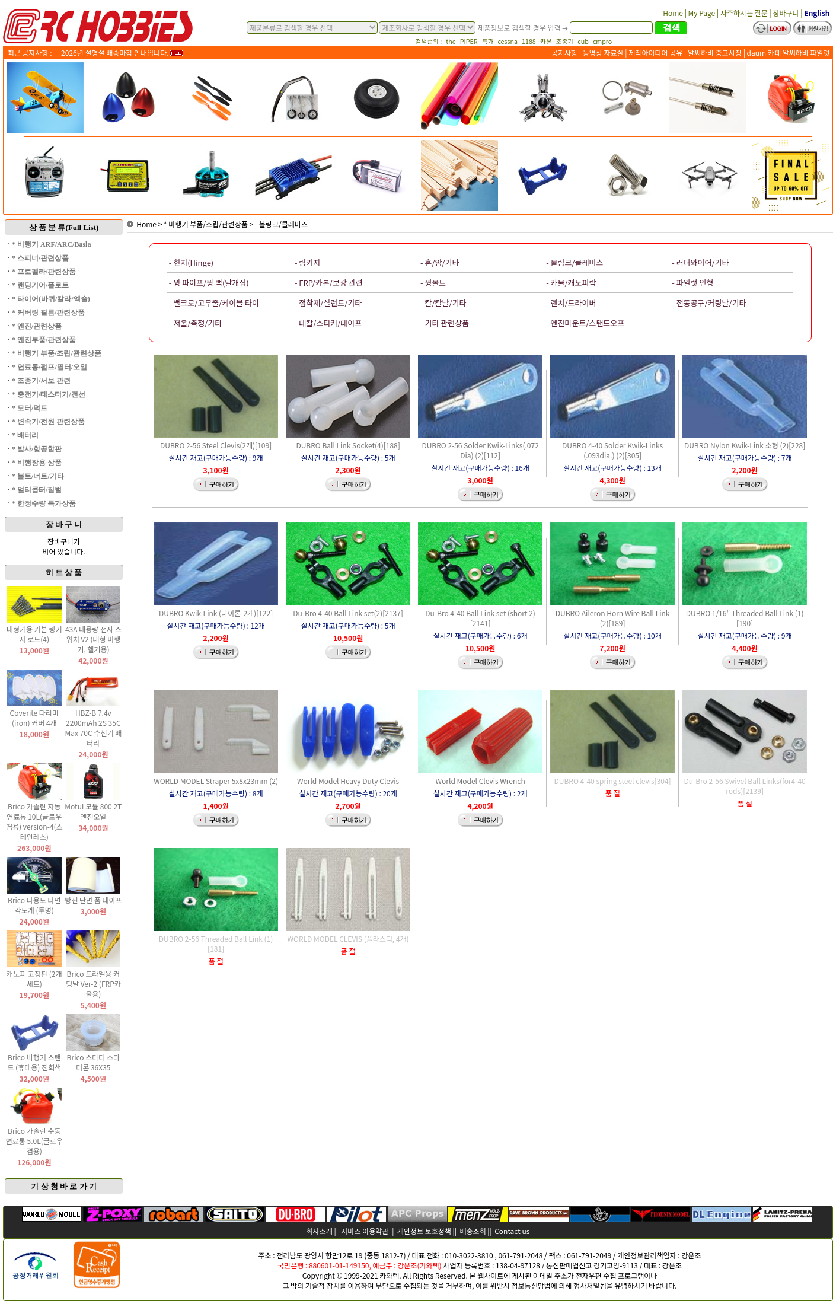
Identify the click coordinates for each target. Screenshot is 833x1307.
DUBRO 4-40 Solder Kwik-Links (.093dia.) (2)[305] (612, 450)
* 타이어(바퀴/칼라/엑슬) (51, 299)
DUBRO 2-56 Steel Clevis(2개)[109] (216, 445)
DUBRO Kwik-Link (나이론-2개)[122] (216, 613)
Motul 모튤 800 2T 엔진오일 (93, 811)
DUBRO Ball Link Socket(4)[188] (348, 445)
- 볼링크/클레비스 (281, 224)
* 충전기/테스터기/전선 (48, 394)
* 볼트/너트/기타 (38, 476)
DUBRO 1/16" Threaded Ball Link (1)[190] (745, 618)
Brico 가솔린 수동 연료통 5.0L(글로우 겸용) (34, 1141)
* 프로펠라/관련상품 (44, 271)
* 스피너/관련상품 (40, 258)
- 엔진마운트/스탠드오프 (585, 323)
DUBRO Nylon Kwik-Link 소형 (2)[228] (744, 445)
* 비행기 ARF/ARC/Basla (51, 244)
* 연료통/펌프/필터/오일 (49, 367)
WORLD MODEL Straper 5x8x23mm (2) (216, 781)
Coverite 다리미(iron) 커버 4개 (34, 717)
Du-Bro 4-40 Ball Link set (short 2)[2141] (480, 618)
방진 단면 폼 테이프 (93, 900)
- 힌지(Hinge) (191, 262)
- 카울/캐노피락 (571, 282)
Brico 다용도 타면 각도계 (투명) (34, 905)
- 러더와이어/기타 (700, 262)
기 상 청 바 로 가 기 (64, 1186)
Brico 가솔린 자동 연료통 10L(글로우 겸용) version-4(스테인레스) (34, 821)
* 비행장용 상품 (37, 462)
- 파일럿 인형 (692, 282)
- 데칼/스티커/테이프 (328, 323)
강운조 (691, 1255)
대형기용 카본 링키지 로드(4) (34, 634)
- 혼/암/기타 (439, 262)
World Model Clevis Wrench (480, 781)
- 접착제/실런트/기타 (328, 302)
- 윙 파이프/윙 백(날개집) (209, 282)
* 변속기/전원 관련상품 (48, 421)
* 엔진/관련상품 (37, 326)
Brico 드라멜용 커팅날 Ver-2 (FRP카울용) (93, 983)
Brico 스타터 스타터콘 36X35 (93, 1062)
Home (142, 224)
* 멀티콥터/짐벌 (37, 490)
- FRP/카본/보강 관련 (329, 282)
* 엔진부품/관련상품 (44, 340)
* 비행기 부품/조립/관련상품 (56, 353)
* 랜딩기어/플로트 (40, 285)
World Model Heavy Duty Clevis (348, 781)
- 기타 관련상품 (444, 323)
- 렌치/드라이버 (571, 302)
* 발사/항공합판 (37, 449)
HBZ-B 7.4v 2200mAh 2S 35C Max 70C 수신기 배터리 (93, 727)
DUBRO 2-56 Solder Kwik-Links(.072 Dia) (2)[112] (480, 450)
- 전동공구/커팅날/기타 (709, 302)
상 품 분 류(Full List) (64, 227)
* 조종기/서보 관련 (41, 381)
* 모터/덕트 (29, 408)
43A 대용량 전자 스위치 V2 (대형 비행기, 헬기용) (93, 639)
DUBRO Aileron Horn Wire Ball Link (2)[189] (613, 618)
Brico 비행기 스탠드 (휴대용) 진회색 (34, 1062)
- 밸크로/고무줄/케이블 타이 (214, 302)
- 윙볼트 (433, 282)
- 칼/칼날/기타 (443, 302)
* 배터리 (25, 435)
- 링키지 (307, 262)
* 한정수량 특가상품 (44, 503)
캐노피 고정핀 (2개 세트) (34, 978)
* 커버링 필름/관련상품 (48, 312)
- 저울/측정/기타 (195, 323)
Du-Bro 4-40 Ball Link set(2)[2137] (348, 613)
